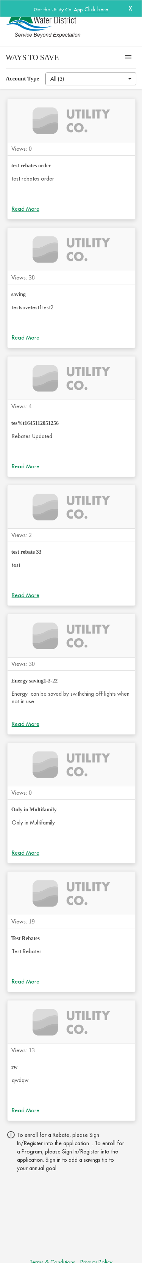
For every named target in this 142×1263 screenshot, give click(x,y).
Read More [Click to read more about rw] (25, 1110)
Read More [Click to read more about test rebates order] (25, 208)
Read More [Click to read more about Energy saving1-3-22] (25, 723)
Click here (96, 9)
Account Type (22, 79)
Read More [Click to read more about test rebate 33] (25, 595)
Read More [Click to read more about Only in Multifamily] (25, 852)
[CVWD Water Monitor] (57, 23)
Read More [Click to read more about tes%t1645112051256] (25, 466)
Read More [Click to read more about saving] (25, 337)
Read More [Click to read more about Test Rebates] (25, 981)
